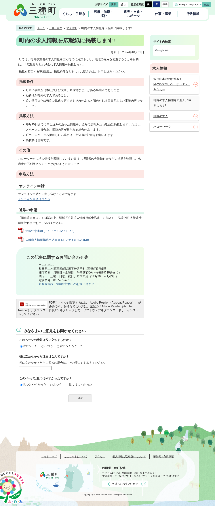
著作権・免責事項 (163, 456)
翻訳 (206, 4)
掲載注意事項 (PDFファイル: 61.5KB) (49, 231)
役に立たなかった (70, 345)
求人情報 (71, 28)
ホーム (41, 28)
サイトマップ (49, 456)
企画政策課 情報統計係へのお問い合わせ (66, 284)
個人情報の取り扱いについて (129, 456)
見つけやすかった (33, 384)
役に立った (29, 345)
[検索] (170, 50)
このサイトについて (75, 456)
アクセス (100, 456)
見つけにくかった (79, 384)
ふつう (47, 345)
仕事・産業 (55, 28)
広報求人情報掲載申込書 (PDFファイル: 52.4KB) (57, 239)
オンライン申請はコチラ (34, 199)
